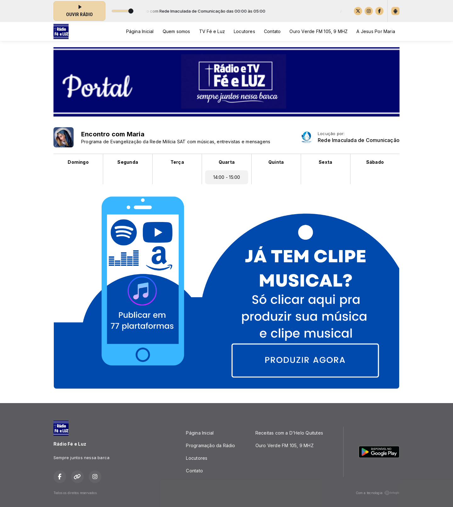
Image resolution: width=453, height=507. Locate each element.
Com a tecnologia (378, 493)
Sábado (375, 162)
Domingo (78, 162)
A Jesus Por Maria (375, 31)
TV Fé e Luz (212, 31)
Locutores (244, 31)
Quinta (276, 162)
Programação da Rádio (210, 445)
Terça (177, 162)
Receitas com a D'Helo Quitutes (289, 433)
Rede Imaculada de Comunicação (359, 140)
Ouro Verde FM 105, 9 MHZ (318, 31)
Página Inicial (140, 31)
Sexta (325, 162)
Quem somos (176, 31)
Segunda (127, 162)
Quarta (227, 162)
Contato (272, 31)
